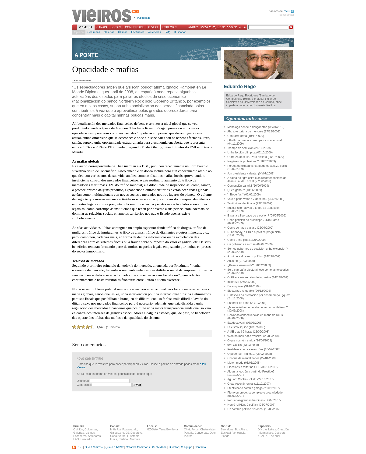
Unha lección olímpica (241, 152)
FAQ (167, 32)
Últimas (122, 32)
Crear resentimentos (240, 383)
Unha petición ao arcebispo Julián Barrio (253, 220)
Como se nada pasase (241, 227)
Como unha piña (238, 239)
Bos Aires (241, 429)
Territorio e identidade (241, 203)
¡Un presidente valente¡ (242, 173)
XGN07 (262, 436)
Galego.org (117, 432)
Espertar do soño (238, 303)
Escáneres (137, 32)
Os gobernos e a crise (241, 244)
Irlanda (225, 436)
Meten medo (235, 362)
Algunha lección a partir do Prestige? (250, 371)
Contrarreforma (237, 136)
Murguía (135, 439)
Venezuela (238, 432)
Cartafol (123, 439)
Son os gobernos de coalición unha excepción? (257, 248)
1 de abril (274, 436)
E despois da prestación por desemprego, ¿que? (258, 295)
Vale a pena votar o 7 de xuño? (247, 199)
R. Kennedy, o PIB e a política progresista (254, 232)
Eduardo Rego (240, 86)
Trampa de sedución (240, 148)
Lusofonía (133, 436)
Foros (195, 429)
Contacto (200, 447)
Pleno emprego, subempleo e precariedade (255, 392)
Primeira (85, 27)
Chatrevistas (208, 429)
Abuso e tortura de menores (245, 131)
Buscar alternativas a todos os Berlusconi (253, 207)
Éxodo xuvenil (236, 322)
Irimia (113, 439)
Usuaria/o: (83, 381)
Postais (188, 432)
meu (289, 11)
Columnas (93, 32)
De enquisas (235, 286)
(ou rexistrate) (286, 15)
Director (174, 447)
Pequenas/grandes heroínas (245, 400)
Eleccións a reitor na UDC (243, 367)
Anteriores (154, 32)
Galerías (109, 32)
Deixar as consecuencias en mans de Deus (255, 315)
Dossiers (279, 432)
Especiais (169, 27)
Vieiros (106, 16)
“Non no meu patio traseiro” (244, 336)
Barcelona (227, 429)
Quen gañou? (236, 190)
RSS (77, 447)
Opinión (79, 32)
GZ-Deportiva (134, 432)
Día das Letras (267, 429)
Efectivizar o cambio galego (245, 388)
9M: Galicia (234, 345)
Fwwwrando (129, 429)
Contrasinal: (84, 385)
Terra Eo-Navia (168, 429)
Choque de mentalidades (243, 358)
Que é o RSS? (114, 447)
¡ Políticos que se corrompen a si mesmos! (254, 140)
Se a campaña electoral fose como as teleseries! (258, 269)
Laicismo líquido (237, 327)
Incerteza (233, 282)
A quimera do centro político (245, 256)
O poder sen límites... (241, 353)
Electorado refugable (240, 290)
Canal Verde (118, 436)
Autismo (232, 260)
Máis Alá (115, 429)
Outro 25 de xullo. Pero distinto (247, 157)
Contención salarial (239, 185)
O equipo (186, 447)
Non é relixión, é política (242, 404)
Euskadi (226, 432)
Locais (116, 27)
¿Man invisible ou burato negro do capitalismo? (257, 307)
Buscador (180, 32)
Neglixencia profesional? (243, 161)
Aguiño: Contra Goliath (242, 379)
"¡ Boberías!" (235, 194)
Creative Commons (138, 447)
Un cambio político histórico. (245, 409)
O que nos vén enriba (241, 340)
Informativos (265, 432)
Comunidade (134, 27)
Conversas (201, 432)
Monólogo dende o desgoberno (247, 127)
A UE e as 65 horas (239, 331)
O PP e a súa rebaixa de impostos (249, 277)
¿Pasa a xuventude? (240, 265)
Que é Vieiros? (94, 447)
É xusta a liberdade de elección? (248, 215)
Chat (187, 429)
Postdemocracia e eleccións (245, 349)
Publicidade (143, 17)
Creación (283, 429)
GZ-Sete (152, 429)
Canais (101, 27)
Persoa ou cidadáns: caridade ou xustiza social (257, 165)
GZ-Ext (153, 27)
